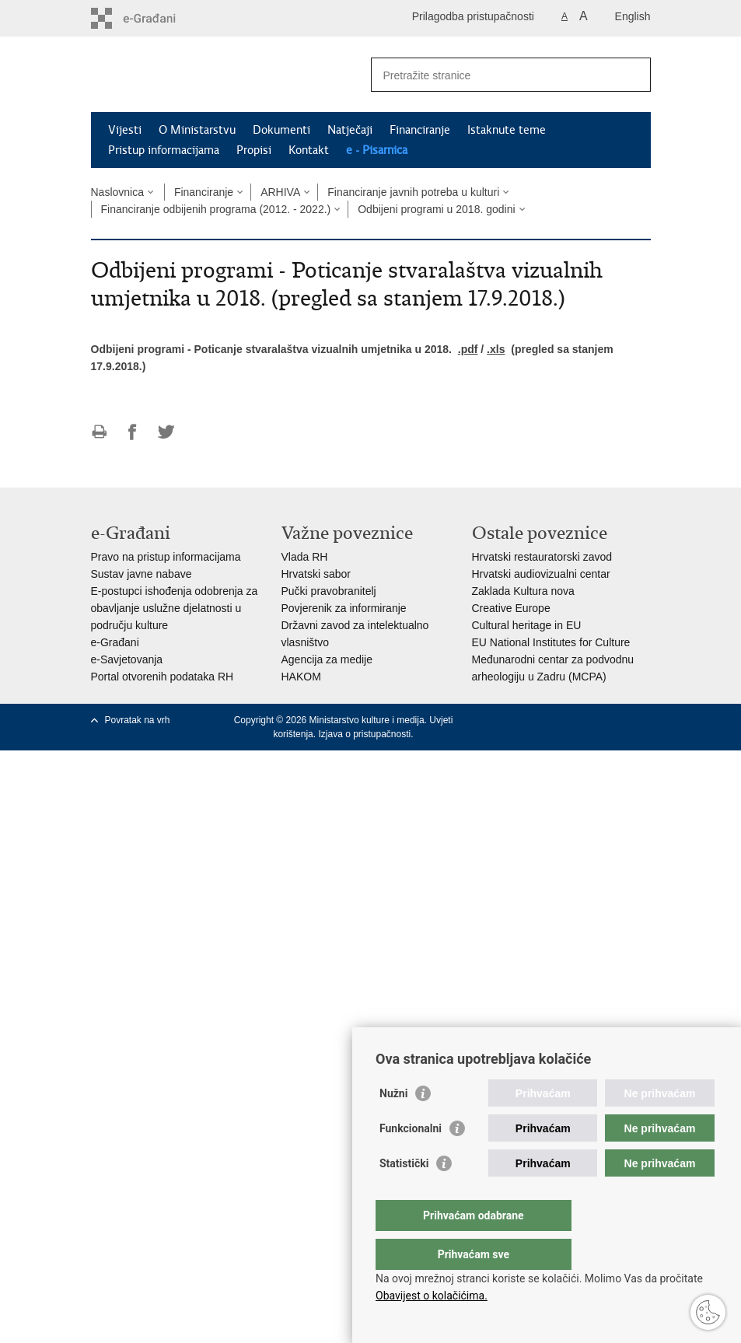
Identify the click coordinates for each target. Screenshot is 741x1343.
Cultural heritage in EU (527, 625)
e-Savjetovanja (127, 659)
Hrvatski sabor (316, 574)
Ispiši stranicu (99, 432)
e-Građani (115, 642)
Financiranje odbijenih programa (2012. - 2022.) (216, 209)
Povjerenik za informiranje (344, 608)
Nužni (393, 1124)
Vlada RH (304, 557)
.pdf (468, 349)
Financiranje (420, 130)
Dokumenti (281, 130)
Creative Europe (511, 608)
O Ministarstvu (197, 130)
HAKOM (301, 676)
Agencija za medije (327, 659)
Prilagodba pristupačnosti (473, 16)
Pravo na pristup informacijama (166, 557)
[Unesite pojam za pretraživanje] (494, 75)
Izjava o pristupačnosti (364, 734)
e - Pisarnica (376, 150)
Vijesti (125, 130)
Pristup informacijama (163, 150)
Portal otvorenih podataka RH (162, 676)
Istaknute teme (506, 130)
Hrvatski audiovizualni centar (541, 574)
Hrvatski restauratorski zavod (542, 557)
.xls (496, 349)
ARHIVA (280, 192)
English (633, 16)
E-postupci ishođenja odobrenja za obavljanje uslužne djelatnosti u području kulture (174, 608)
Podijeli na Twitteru (166, 432)
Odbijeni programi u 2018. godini (436, 209)
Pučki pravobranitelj (328, 591)
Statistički (403, 1194)
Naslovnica (117, 192)
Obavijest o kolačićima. (432, 1295)
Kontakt (308, 150)
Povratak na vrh (137, 720)
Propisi (253, 150)
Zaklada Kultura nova (523, 591)
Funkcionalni (410, 1159)
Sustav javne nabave (141, 574)
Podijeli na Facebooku (132, 432)
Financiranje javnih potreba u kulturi (413, 192)
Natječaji (349, 130)
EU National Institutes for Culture (551, 642)
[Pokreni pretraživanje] (633, 74)
